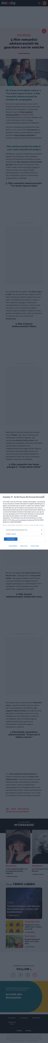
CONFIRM (10, 539)
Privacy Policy (35, 546)
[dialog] (24, 521)
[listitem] (24, 530)
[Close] (44, 497)
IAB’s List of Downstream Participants (22, 520)
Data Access (24, 546)
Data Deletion (13, 546)
